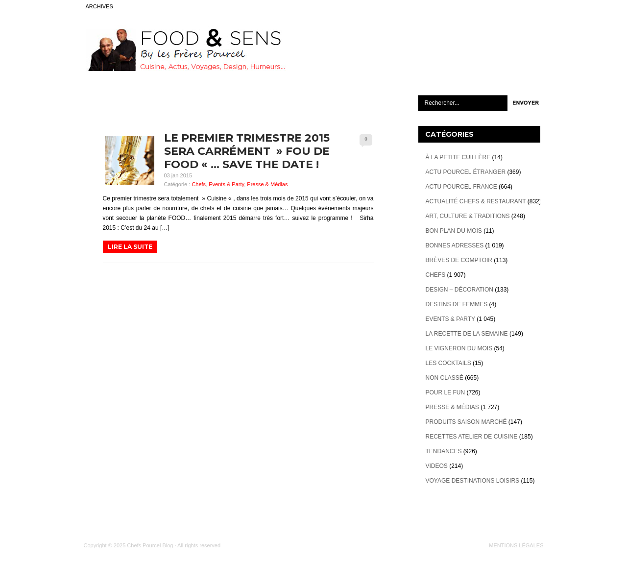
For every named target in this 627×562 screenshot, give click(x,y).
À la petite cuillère (458, 157)
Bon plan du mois (454, 230)
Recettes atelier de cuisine (472, 436)
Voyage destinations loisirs (473, 480)
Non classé (444, 377)
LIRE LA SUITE (130, 246)
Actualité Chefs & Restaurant (476, 201)
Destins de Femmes (457, 304)
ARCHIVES (99, 6)
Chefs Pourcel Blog (150, 545)
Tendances (444, 451)
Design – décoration (459, 289)
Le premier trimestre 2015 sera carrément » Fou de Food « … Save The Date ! (247, 151)
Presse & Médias (267, 184)
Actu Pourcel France (461, 186)
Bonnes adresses (455, 245)
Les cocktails (448, 363)
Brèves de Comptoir (459, 260)
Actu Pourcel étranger (466, 172)
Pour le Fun (445, 392)
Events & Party (226, 184)
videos (437, 466)
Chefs (199, 184)
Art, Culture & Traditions (468, 216)
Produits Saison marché (466, 421)
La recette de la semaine (467, 333)
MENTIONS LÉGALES (516, 545)
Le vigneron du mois (459, 348)
